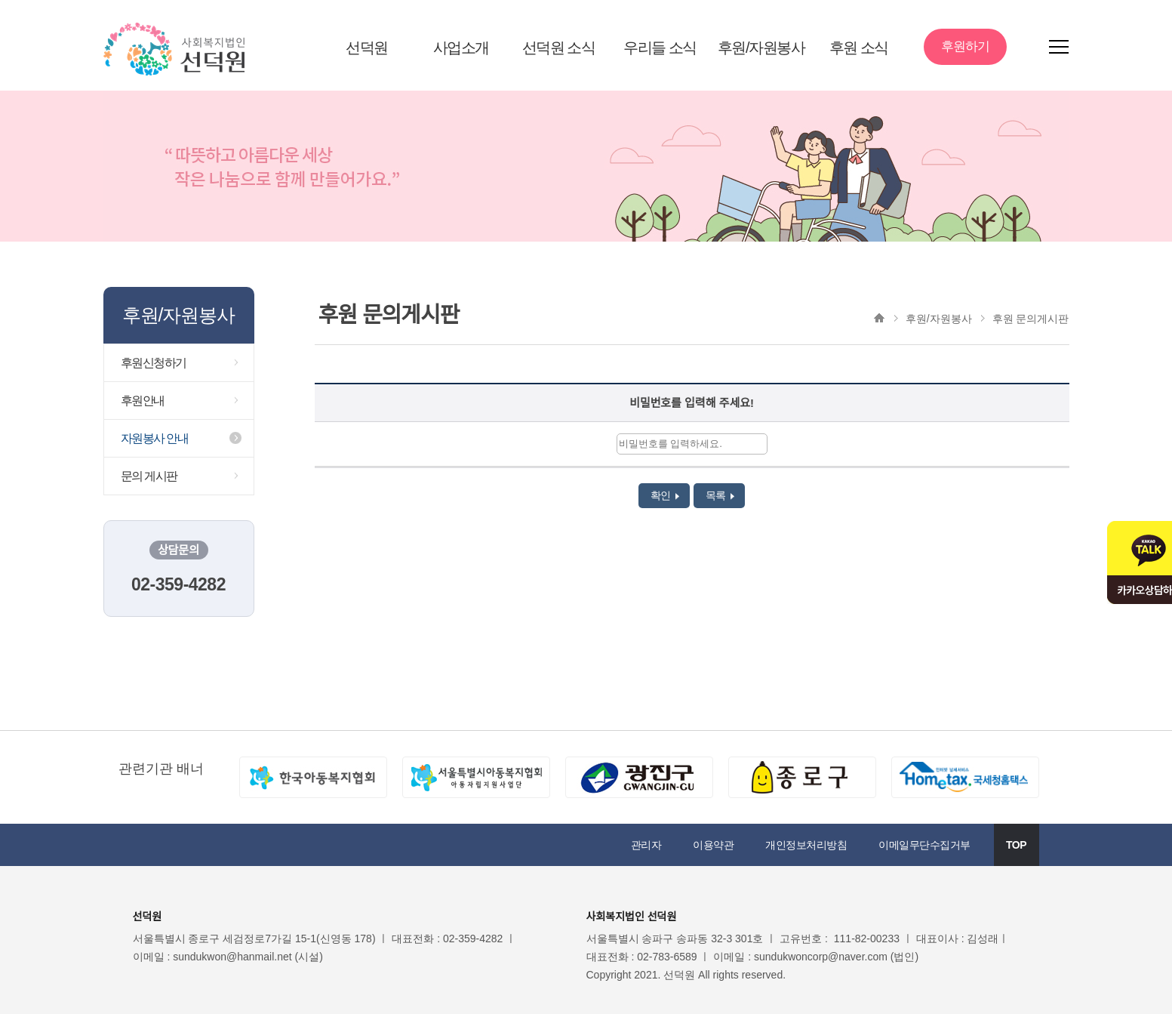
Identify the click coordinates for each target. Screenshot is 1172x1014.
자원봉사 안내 (155, 438)
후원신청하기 (153, 362)
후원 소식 (858, 47)
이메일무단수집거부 (924, 845)
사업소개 (461, 47)
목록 (720, 495)
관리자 (646, 845)
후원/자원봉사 (761, 47)
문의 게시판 (149, 476)
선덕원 (367, 47)
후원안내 (143, 400)
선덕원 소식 (558, 47)
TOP (1016, 845)
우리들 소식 (660, 47)
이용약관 (713, 845)
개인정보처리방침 (806, 845)
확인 (665, 495)
